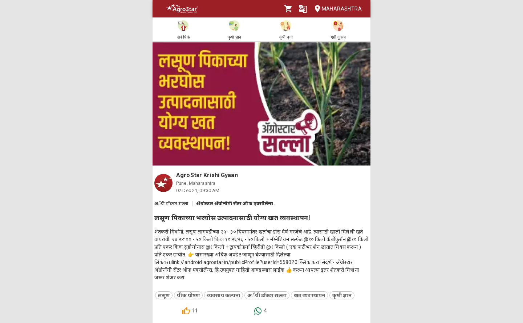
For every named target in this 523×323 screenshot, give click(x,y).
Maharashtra (336, 9)
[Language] (303, 8)
